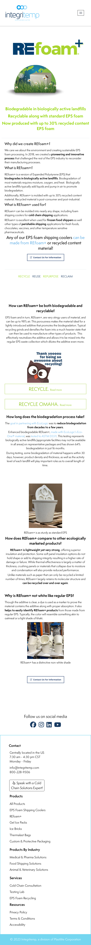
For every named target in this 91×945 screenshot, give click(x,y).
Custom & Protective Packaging (30, 841)
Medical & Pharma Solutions (28, 857)
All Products (17, 804)
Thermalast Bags (20, 835)
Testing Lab (17, 892)
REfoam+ (16, 816)
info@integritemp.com (24, 767)
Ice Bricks (16, 829)
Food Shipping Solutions (25, 863)
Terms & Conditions (22, 918)
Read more (45, 389)
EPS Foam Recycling (23, 898)
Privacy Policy (18, 912)
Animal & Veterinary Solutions (29, 870)
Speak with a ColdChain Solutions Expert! (27, 785)
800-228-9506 (20, 772)
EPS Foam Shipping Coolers (28, 810)
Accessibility (17, 924)
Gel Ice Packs (18, 822)
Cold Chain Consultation (25, 885)
